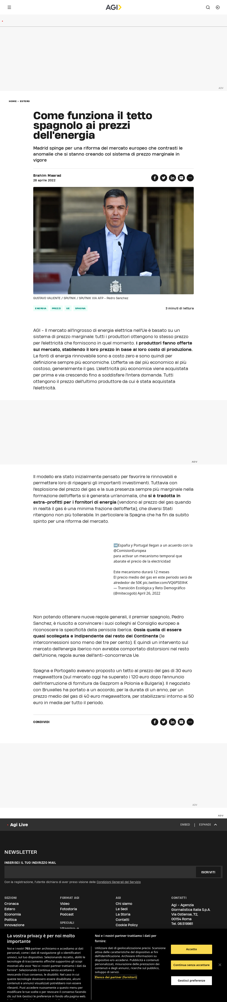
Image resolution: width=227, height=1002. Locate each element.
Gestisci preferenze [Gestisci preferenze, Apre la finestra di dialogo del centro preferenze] (191, 980)
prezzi (56, 308)
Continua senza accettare (191, 965)
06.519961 (185, 924)
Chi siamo (124, 904)
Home (13, 101)
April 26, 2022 (149, 593)
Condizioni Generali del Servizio (119, 882)
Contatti (122, 920)
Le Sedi (122, 909)
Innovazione (14, 925)
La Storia (123, 914)
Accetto (191, 949)
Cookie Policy (127, 925)
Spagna (80, 308)
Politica (10, 920)
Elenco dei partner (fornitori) (116, 977)
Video (64, 904)
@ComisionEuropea (130, 550)
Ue (68, 308)
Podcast (67, 914)
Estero (25, 101)
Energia (41, 308)
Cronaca (11, 904)
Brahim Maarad (47, 175)
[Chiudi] (220, 965)
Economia (12, 914)
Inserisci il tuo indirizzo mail (30, 862)
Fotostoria (68, 909)
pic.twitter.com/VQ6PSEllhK (165, 582)
